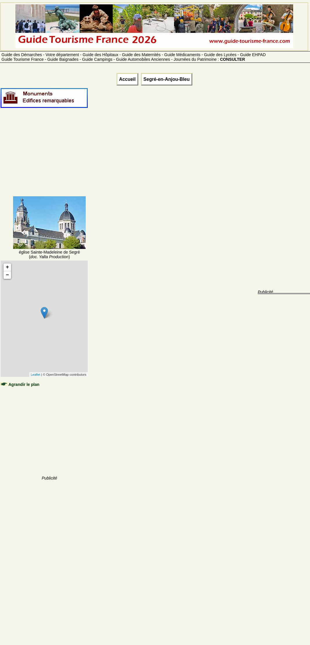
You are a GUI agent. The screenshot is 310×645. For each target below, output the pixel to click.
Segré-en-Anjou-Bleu (167, 79)
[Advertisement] (49, 159)
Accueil (127, 79)
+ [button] (7, 267)
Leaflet (35, 374)
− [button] (7, 275)
